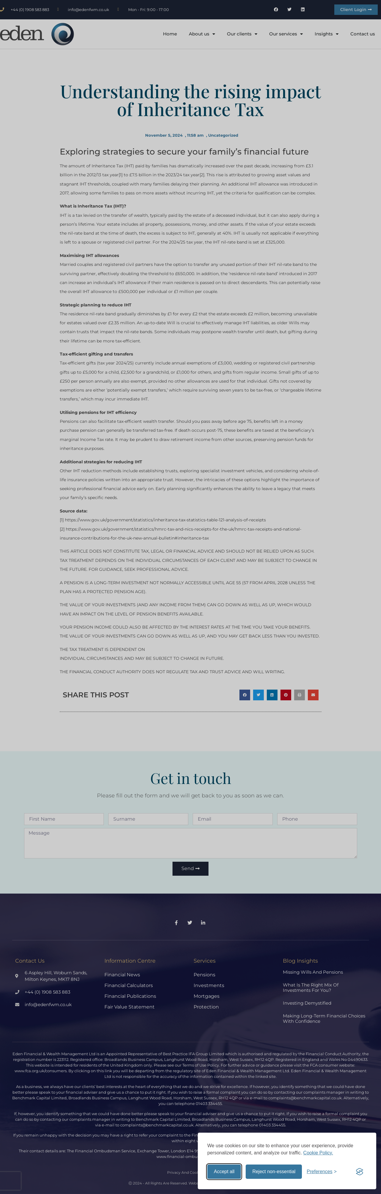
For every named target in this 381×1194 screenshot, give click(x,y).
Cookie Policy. (318, 1152)
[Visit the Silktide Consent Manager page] (359, 1172)
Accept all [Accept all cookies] (224, 1171)
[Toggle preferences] (322, 1172)
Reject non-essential (273, 1171)
